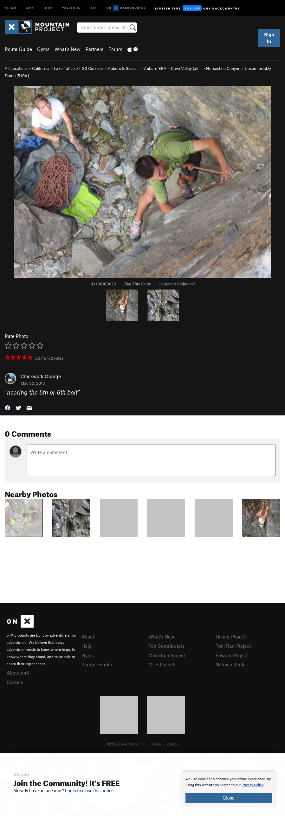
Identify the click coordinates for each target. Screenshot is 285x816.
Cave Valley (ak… (186, 68)
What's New (68, 49)
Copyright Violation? (177, 283)
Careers (15, 682)
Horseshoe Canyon (223, 68)
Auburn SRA (155, 68)
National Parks (231, 664)
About (87, 636)
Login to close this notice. (90, 790)
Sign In (269, 38)
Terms (156, 744)
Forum (115, 49)
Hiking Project (231, 636)
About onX (18, 673)
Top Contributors (166, 646)
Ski (93, 8)
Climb (11, 8)
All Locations (16, 68)
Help (86, 646)
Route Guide (18, 49)
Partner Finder (96, 664)
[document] (228, 789)
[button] (7, 407)
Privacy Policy (252, 785)
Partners (94, 49)
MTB (30, 8)
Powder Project (232, 655)
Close (229, 797)
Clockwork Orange (41, 376)
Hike (48, 8)
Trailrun (71, 8)
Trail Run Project (233, 646)
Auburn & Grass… (123, 68)
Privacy (172, 744)
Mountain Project (166, 655)
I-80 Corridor (91, 68)
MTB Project (161, 664)
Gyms (43, 49)
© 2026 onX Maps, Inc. (126, 744)
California (40, 68)
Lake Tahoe (64, 68)
